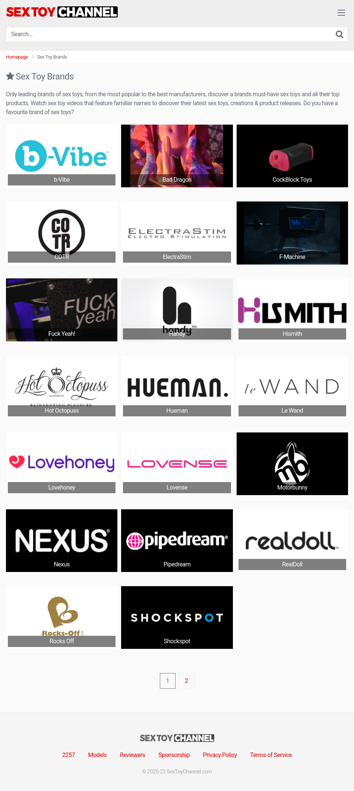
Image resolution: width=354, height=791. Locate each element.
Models (97, 755)
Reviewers (132, 755)
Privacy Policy (220, 755)
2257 (68, 755)
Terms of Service (271, 755)
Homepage (17, 57)
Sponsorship (174, 755)
